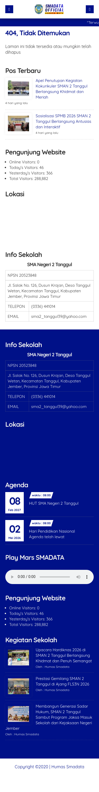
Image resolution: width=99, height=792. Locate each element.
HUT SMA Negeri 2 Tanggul (54, 503)
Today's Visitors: (24, 167)
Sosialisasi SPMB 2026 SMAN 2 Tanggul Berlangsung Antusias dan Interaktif (63, 121)
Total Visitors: (21, 178)
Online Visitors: (23, 161)
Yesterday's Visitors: (27, 173)
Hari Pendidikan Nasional (52, 531)
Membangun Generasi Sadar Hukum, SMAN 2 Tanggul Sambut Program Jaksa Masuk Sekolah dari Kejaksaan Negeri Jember (48, 717)
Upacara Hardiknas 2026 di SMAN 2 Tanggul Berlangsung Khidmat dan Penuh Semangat (64, 655)
